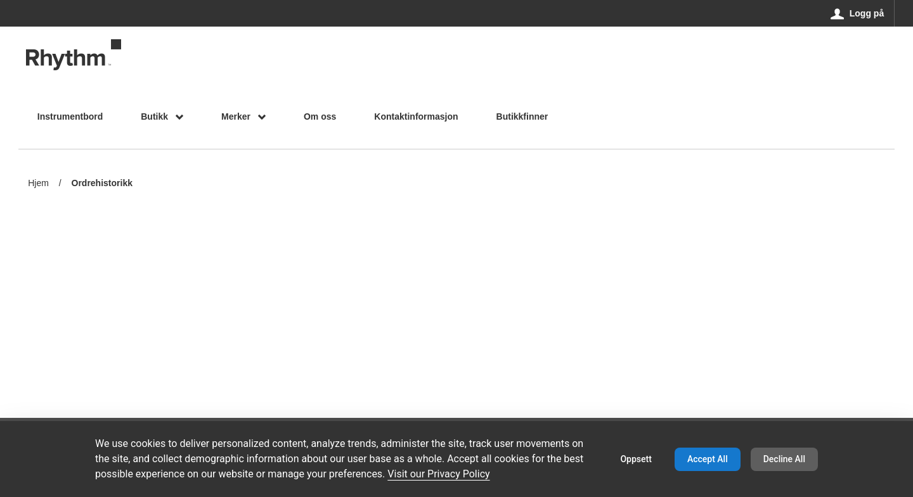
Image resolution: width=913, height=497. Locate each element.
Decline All (784, 459)
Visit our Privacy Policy (438, 474)
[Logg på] (857, 13)
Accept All (707, 459)
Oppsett (635, 459)
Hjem (38, 183)
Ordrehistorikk (102, 184)
